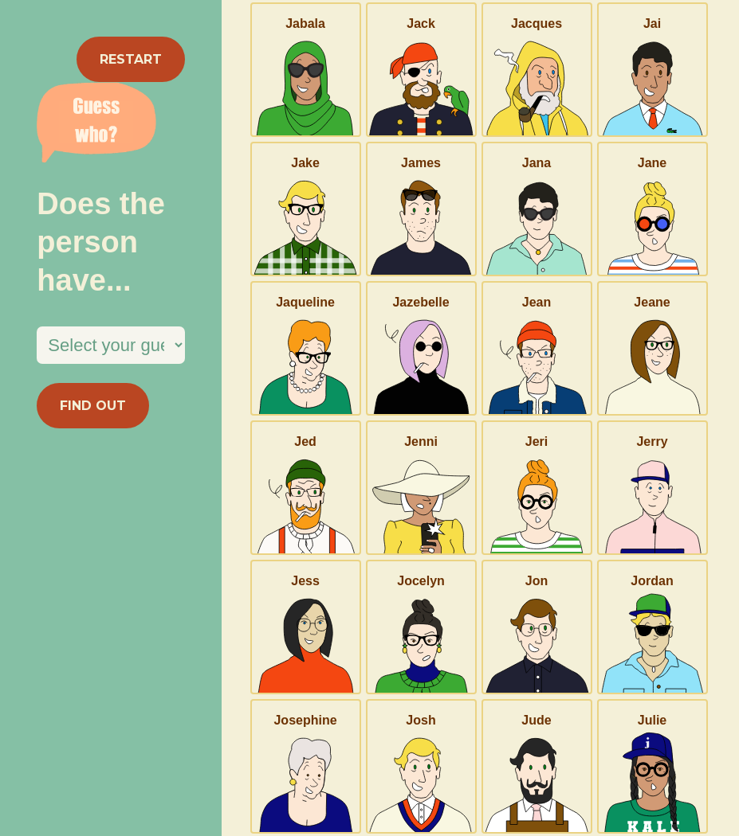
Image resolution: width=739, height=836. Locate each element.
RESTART (131, 59)
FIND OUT (93, 405)
